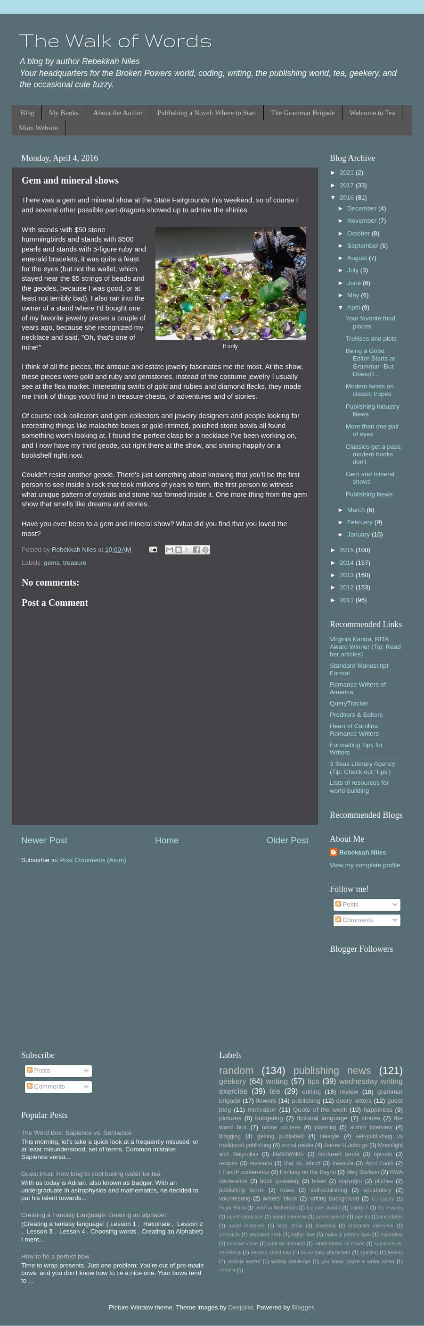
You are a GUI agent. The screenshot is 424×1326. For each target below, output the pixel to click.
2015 (348, 550)
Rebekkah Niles (362, 852)
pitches (384, 1181)
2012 (348, 587)
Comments (354, 919)
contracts (229, 1234)
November (362, 220)
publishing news (332, 1070)
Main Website (38, 128)
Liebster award (324, 1207)
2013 (348, 575)
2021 (348, 172)
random (236, 1070)
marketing (392, 1234)
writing (277, 1081)
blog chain (289, 1225)
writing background (334, 1198)
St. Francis (390, 1207)
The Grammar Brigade (303, 113)
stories (370, 1118)
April (354, 307)
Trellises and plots (371, 338)
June (355, 282)
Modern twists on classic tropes (370, 390)
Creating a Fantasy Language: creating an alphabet (93, 1214)
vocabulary (377, 1190)
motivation (262, 1109)
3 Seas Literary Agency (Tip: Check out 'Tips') (362, 767)
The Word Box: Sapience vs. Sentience (76, 1132)
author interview (371, 1127)
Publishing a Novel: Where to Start (206, 113)
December (362, 208)
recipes (228, 1163)
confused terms (338, 1154)
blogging (230, 1136)
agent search (331, 1216)
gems (51, 562)
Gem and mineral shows (370, 477)
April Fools (379, 1163)
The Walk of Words (115, 40)
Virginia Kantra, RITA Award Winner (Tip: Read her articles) (365, 647)
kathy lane (303, 1234)
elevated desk (266, 1234)
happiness (377, 1109)
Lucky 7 (359, 1207)
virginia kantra (244, 1261)
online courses (281, 1127)
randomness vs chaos (340, 1243)
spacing (369, 1252)
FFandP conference (244, 1172)
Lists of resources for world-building (359, 786)
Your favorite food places (370, 322)
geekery (232, 1081)
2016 (348, 197)
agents (362, 1216)
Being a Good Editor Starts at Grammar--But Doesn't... (370, 362)
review (349, 1091)
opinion (383, 1154)
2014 (348, 562)
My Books (64, 113)
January (359, 534)
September (363, 245)
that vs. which (302, 1163)
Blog (27, 113)
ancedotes (391, 1216)
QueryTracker (349, 703)
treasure (75, 562)
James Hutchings (345, 1145)
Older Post (288, 840)
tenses (395, 1252)
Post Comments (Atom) (93, 860)
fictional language (322, 1118)
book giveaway (279, 1181)
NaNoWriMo (288, 1154)
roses (287, 1190)
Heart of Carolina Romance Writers (354, 729)
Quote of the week (320, 1109)
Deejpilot (240, 1307)
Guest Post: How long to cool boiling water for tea (91, 1173)
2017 (348, 185)
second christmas (271, 1252)
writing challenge (290, 1261)
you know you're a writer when (357, 1261)
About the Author (118, 113)
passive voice (242, 1243)
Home (167, 840)
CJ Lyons (383, 1198)
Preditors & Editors (356, 714)
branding (325, 1225)
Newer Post (44, 840)
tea (274, 1091)
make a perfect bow (348, 1234)
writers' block (280, 1198)
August (358, 257)
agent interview (289, 1216)
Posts (347, 904)
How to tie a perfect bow (55, 1256)
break (319, 1181)
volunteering (234, 1198)
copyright (350, 1181)
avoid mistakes (246, 1225)
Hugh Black (232, 1207)
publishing (306, 1100)
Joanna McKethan (276, 1207)
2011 (348, 600)
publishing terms (241, 1190)
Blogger (302, 1307)
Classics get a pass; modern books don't (374, 454)
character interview (371, 1225)
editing (311, 1091)
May (354, 295)
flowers (266, 1100)
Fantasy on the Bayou (308, 1172)
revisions (261, 1163)
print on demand (286, 1243)
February (361, 522)
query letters (354, 1100)
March (357, 509)
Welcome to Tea (372, 113)
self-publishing (328, 1190)
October (359, 233)
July (353, 270)
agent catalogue (245, 1216)
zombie (227, 1270)
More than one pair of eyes (372, 430)
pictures (230, 1118)
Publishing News (369, 494)
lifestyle (329, 1136)
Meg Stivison (362, 1172)
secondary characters (325, 1252)
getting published (280, 1136)
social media (298, 1145)
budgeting (269, 1118)
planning (325, 1127)
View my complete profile (365, 865)
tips (313, 1081)
